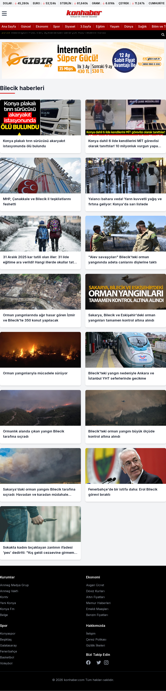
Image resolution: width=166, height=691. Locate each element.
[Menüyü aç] (4, 13)
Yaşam (114, 26)
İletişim (90, 633)
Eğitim (100, 26)
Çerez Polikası (96, 639)
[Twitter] (99, 662)
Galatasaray (8, 645)
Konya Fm (7, 609)
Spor (56, 26)
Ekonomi (42, 26)
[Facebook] (88, 662)
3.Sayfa (85, 26)
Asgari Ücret (95, 585)
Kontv (4, 597)
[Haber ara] (163, 34)
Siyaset (70, 26)
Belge (4, 615)
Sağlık (142, 26)
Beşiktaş (6, 639)
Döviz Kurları (95, 591)
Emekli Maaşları (97, 609)
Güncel (26, 26)
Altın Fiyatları (95, 597)
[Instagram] (106, 662)
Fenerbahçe (8, 651)
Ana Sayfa (8, 26)
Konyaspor (7, 633)
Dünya (128, 26)
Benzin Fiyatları (97, 615)
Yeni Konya (8, 603)
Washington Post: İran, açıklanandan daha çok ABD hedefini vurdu (53, 34)
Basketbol (7, 657)
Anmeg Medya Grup (14, 585)
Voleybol (6, 663)
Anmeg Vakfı (9, 591)
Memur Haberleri (98, 603)
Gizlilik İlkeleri (95, 645)
